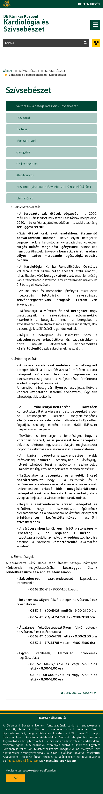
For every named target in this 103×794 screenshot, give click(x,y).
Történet (22, 129)
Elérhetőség (24, 198)
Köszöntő (23, 118)
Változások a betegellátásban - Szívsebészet (47, 106)
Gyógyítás (23, 152)
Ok (16, 778)
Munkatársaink (26, 141)
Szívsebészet (29, 70)
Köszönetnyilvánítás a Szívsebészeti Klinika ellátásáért (53, 187)
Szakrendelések (27, 164)
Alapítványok (25, 175)
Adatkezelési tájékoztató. (23, 760)
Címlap (8, 70)
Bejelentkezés (89, 4)
